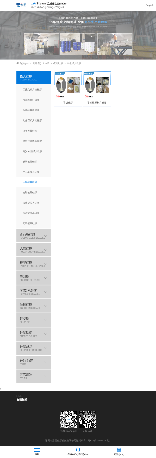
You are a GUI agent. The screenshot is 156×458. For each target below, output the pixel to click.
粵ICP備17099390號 (98, 440)
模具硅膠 (58, 63)
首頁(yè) (24, 63)
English (149, 5)
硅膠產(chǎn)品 (41, 63)
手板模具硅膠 (74, 63)
